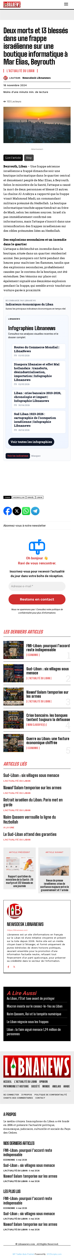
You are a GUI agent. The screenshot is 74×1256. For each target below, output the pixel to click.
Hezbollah (19, 497)
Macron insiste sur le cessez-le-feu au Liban (34, 1006)
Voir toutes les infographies (31, 442)
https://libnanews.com (17, 930)
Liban (39, 497)
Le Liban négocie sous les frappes (27, 1022)
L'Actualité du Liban (39, 678)
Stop (29, 157)
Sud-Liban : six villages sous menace (47, 671)
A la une (8, 827)
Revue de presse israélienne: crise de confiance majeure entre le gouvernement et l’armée (54, 885)
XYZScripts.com (54, 1254)
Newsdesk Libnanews (36, 77)
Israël (30, 497)
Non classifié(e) (36, 724)
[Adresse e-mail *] (37, 586)
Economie (33, 655)
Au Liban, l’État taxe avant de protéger (31, 998)
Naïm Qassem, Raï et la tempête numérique (34, 1014)
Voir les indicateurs (17, 455)
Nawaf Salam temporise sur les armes (47, 694)
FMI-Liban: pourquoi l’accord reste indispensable (48, 647)
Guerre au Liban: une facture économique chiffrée (47, 740)
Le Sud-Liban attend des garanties (29, 834)
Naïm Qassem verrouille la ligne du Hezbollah (29, 819)
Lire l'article (13, 157)
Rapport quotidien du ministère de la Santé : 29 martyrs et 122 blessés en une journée (19, 881)
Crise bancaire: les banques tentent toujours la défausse (48, 717)
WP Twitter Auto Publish (23, 1254)
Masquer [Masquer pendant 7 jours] (36, 455)
